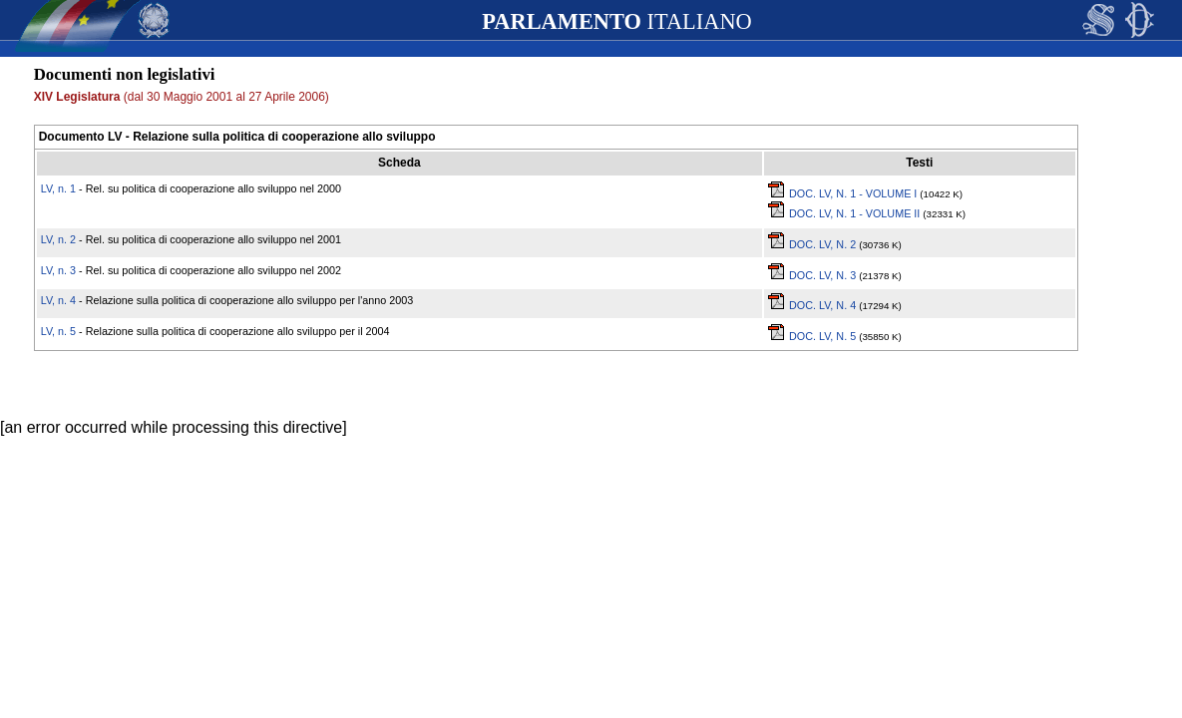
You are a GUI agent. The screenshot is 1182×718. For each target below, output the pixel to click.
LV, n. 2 (58, 239)
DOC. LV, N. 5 (813, 336)
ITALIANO (616, 21)
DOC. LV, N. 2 (813, 244)
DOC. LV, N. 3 (813, 275)
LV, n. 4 (58, 300)
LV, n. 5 (58, 331)
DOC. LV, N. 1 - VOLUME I (842, 193)
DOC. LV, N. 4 (813, 305)
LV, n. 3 (58, 270)
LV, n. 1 (58, 188)
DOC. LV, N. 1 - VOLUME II (844, 213)
